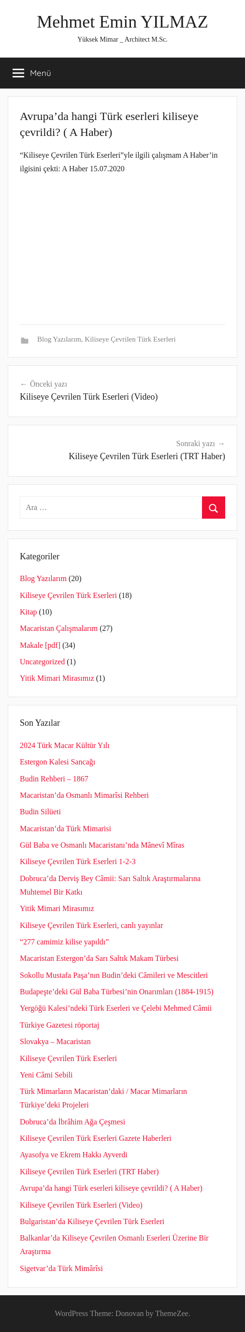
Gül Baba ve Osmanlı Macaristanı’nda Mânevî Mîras (102, 845)
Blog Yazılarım (59, 339)
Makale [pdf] (40, 645)
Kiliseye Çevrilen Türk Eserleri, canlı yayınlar (91, 925)
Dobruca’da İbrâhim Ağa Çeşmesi (72, 1122)
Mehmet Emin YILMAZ (122, 21)
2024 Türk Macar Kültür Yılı (65, 745)
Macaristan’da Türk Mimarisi (65, 828)
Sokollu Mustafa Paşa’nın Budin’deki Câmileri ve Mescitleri (114, 975)
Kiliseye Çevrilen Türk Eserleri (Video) (81, 1205)
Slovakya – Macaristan (55, 1041)
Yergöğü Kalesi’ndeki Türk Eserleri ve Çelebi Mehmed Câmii (116, 1008)
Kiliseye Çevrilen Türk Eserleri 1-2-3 (78, 861)
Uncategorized (42, 662)
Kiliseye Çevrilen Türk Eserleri (130, 339)
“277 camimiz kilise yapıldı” (64, 942)
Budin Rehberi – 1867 (54, 779)
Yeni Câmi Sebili (46, 1075)
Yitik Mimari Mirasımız (57, 678)
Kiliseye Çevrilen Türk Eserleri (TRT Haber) (89, 1171)
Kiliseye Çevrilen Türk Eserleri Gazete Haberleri (96, 1138)
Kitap (28, 612)
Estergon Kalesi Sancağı (57, 762)
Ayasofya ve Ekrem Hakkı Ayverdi (74, 1155)
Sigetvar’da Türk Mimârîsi (61, 1268)
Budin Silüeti (40, 812)
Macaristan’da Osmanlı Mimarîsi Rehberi (84, 795)
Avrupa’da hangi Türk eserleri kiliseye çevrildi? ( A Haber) (111, 1188)
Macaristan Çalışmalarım (59, 628)
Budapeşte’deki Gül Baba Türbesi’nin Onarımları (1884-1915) (117, 992)
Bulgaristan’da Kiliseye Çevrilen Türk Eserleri (92, 1221)
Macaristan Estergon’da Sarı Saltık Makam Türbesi (99, 958)
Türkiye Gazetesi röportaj (59, 1025)
